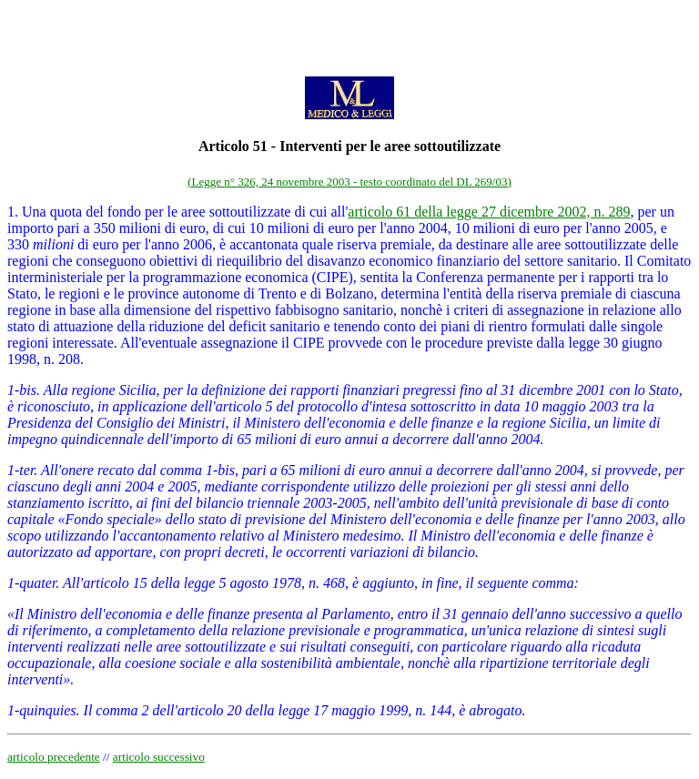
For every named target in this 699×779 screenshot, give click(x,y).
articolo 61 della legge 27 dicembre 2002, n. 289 (489, 211)
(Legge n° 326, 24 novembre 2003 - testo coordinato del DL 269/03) (349, 181)
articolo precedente (53, 757)
